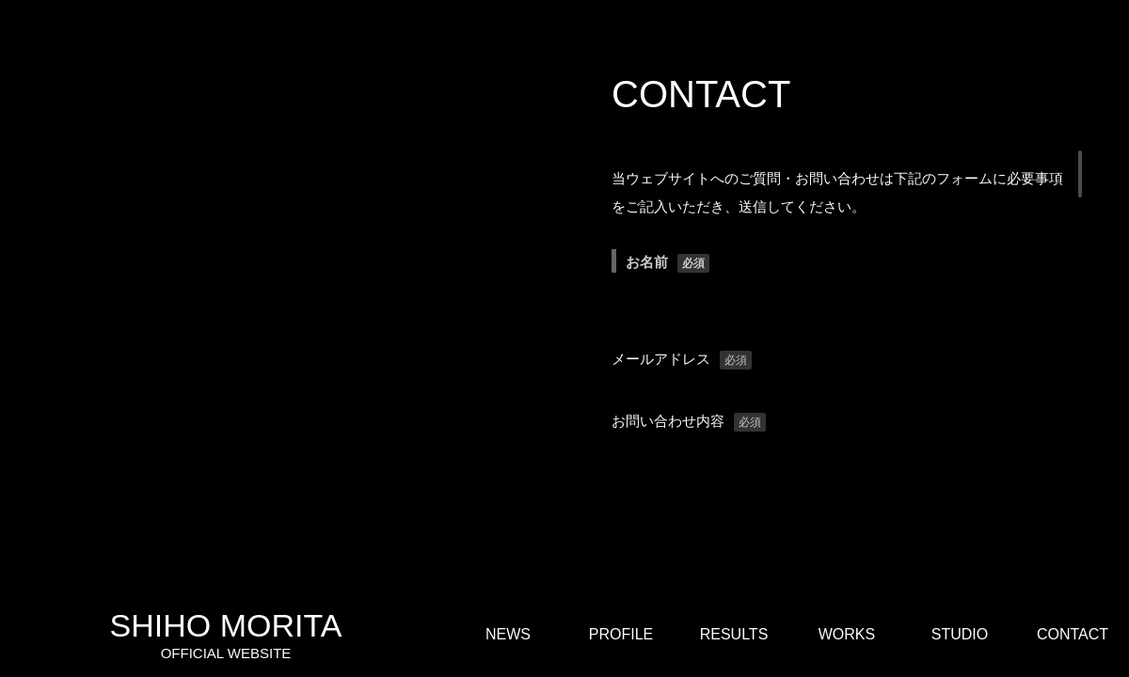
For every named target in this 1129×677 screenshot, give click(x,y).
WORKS (847, 634)
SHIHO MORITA (226, 635)
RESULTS (734, 634)
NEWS (508, 634)
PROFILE (621, 634)
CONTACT (1072, 634)
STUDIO (959, 634)
